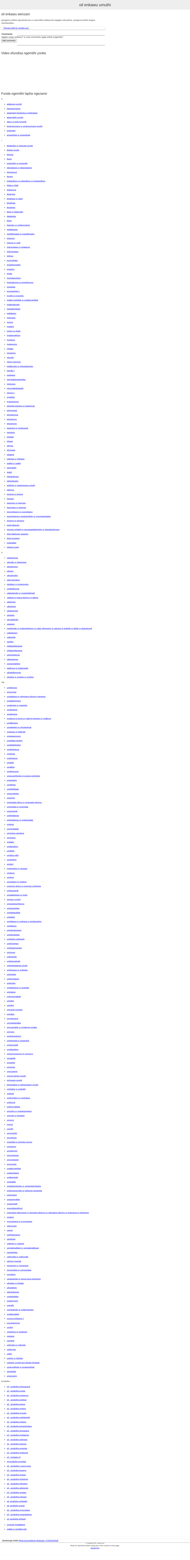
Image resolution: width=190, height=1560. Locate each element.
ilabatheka (11, 216)
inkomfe (10, 357)
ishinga (10, 446)
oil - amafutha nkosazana (18, 1431)
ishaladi (10, 437)
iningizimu (11, 353)
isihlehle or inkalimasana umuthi (21, 485)
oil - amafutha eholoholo (17, 1479)
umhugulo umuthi (14, 1080)
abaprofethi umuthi (15, 117)
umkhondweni (13, 979)
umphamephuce (14, 1036)
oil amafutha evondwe (16, 1461)
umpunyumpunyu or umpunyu (20, 1054)
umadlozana (12, 723)
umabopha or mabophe (17, 705)
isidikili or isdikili (14, 463)
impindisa (11, 287)
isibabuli (10, 454)
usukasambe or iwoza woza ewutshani (24, 1279)
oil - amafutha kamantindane (19, 1426)
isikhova (10, 490)
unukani (10, 1217)
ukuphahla (11, 1371)
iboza (9, 159)
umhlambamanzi (14, 930)
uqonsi (10, 1230)
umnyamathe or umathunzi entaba (22, 1027)
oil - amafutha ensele (16, 1391)
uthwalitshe (12, 1288)
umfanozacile (12, 891)
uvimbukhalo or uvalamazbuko (20, 1310)
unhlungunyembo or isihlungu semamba (24, 1191)
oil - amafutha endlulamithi (18, 1417)
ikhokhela (11, 203)
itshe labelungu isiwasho (17, 534)
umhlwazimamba (14, 948)
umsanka (11, 1063)
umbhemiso (12, 688)
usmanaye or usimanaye (17, 1265)
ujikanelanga (12, 659)
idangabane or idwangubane (19, 168)
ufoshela (10, 615)
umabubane (12, 710)
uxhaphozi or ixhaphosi (17, 1332)
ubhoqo (10, 571)
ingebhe (10, 326)
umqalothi (11, 1058)
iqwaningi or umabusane (17, 428)
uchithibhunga (13, 589)
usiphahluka (12, 1252)
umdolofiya (11, 860)
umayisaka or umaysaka (17, 807)
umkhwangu (12, 758)
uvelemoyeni (12, 1301)
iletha (9, 221)
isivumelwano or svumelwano (20, 512)
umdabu (10, 842)
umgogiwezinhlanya (15, 904)
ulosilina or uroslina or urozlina (20, 677)
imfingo (10, 256)
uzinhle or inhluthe (15, 1358)
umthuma (11, 1102)
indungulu (11, 318)
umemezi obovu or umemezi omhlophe (24, 886)
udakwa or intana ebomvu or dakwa (22, 597)
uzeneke (10, 1341)
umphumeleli (12, 1045)
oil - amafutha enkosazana (18, 1386)
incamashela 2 (13, 291)
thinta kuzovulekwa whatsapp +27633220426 (38, 1540)
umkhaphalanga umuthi (17, 965)
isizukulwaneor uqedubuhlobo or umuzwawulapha (29, 516)
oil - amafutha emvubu (16, 1413)
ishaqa (10, 441)
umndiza (10, 1014)
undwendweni (13, 1173)
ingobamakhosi (13, 335)
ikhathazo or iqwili (14, 199)
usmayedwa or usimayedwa (19, 1270)
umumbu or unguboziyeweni (19, 1111)
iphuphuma (12, 423)
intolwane (11, 375)
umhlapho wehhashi (15, 939)
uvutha (10, 1327)
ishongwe (11, 450)
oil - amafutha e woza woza (19, 1466)
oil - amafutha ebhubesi (17, 1484)
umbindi (10, 824)
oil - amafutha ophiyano (17, 1439)
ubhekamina (12, 567)
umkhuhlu (11, 983)
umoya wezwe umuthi (16, 1076)
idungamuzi (12, 172)
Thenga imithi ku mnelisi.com (16, 28)
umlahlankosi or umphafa (18, 988)
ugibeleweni (12, 633)
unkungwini (12, 1195)
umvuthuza (11, 1138)
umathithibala (13, 789)
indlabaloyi (11, 313)
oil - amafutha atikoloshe (17, 1488)
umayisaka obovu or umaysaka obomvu (24, 802)
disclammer (95, 1548)
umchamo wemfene (15, 833)
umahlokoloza (13, 749)
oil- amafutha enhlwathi (17, 1501)
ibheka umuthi (13, 150)
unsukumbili (12, 1204)
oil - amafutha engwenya (17, 1395)
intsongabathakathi (15, 388)
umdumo (11, 873)
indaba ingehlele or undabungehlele (22, 300)
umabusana (12, 714)
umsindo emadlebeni (16, 1525)
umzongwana (13, 1155)
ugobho (10, 642)
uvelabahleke (12, 1296)
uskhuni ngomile (14, 1261)
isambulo (11, 432)
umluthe (10, 1001)
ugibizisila (11, 637)
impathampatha (13, 265)
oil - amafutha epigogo (16, 1444)
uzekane (10, 1336)
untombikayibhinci (15, 1208)
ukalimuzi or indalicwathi (17, 668)
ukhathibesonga (14, 672)
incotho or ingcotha (15, 296)
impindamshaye (14, 278)
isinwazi (10, 499)
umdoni (10, 864)
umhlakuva (11, 926)
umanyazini (12, 1376)
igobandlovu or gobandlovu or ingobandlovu (26, 181)
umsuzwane (12, 1071)
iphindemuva (12, 415)
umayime (11, 798)
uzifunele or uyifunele (16, 1345)
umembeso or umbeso (17, 882)
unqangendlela (13, 1199)
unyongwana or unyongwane (19, 1221)
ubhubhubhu (12, 575)
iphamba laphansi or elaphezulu (21, 406)
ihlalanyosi (11, 190)
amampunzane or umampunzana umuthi (24, 126)
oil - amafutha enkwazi (17, 1497)
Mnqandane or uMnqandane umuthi (22, 1085)
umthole (10, 1093)
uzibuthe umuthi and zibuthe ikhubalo (23, 1363)
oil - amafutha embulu (16, 1475)
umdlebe (11, 851)
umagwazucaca (14, 736)
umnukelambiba (14, 1023)
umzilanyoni (12, 1151)
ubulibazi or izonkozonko (17, 584)
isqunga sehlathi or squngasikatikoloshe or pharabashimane (33, 529)
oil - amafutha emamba (17, 1448)
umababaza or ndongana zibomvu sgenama (26, 696)
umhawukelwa (13, 908)
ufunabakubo (12, 619)
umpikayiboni (12, 1049)
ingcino (10, 322)
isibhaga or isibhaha (15, 459)
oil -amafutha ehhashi (16, 1519)
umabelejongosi (14, 701)
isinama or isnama (15, 494)
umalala (10, 762)
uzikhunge (11, 1349)
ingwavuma (12, 344)
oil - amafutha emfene (16, 1408)
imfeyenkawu (12, 251)
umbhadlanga (13, 815)
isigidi (9, 472)
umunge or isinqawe (16, 1115)
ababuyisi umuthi (14, 104)
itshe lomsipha (13, 538)
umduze (10, 877)
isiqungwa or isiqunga (16, 507)
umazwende (12, 811)
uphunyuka (11, 1226)
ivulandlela (11, 543)
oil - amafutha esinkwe (17, 1400)
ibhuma (10, 154)
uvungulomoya (13, 1323)
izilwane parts (13, 547)
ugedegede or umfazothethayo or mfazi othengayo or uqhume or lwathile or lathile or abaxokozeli (49, 628)
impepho (11, 269)
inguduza (11, 340)
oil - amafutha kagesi (16, 1404)
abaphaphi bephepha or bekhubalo (22, 113)
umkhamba (12, 957)
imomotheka (12, 260)
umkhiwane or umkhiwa (17, 970)
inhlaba (10, 349)
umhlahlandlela (13, 913)
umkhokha (11, 974)
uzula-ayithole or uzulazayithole (20, 1367)
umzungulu (11, 1164)
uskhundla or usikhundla (17, 1257)
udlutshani (11, 606)
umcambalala (13, 829)
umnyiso (10, 1032)
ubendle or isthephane (16, 562)
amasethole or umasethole (18, 135)
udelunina (11, 602)
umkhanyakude (13, 961)
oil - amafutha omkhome (17, 1453)
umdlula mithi (12, 855)
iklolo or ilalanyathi (15, 212)
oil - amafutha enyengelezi (18, 1510)
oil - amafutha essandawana (19, 1514)
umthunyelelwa (13, 1107)
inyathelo (11, 397)
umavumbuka (13, 793)
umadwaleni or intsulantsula (19, 727)
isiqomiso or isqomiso (16, 503)
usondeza (11, 1274)
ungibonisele (12, 1177)
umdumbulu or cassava (17, 868)
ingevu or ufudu (13, 331)
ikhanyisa (11, 194)
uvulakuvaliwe (13, 1314)
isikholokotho (12, 481)
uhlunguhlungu (13, 655)
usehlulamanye (13, 1235)
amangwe (11, 130)
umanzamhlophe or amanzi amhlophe (23, 776)
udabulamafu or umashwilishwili (21, 593)
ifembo (10, 176)
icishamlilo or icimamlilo (17, 163)
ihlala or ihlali (12, 185)
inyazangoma (13, 402)
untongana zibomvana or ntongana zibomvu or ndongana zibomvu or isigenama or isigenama (48, 1213)
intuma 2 (11, 393)
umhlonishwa (12, 943)
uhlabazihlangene (14, 650)
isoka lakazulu (13, 525)
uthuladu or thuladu (15, 1283)
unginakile (11, 1182)
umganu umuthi (13, 899)
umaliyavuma (12, 771)
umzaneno (11, 1146)
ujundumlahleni (13, 664)
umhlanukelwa (13, 935)
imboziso (11, 238)
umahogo (11, 754)
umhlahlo (11, 917)
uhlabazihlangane (14, 646)
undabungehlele (14, 1168)
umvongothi (12, 1133)
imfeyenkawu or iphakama (18, 247)
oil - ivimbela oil (13, 1457)
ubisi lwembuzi (13, 580)
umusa (10, 1124)
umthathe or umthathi (16, 1089)
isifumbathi (11, 468)
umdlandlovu (12, 846)
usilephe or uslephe (15, 1243)
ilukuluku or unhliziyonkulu (18, 225)
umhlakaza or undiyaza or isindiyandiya (24, 921)
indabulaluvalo (13, 304)
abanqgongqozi (13, 108)
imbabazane (12, 229)
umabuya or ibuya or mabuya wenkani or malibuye (29, 718)
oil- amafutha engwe (16, 1506)
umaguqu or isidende (16, 732)
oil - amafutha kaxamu (16, 1470)
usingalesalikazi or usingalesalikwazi (23, 1248)
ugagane (11, 624)
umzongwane (13, 1160)
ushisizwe (11, 1239)
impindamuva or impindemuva (20, 282)
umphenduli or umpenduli (18, 1041)
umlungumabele (14, 996)
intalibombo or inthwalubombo (20, 366)
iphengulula (12, 410)
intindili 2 (11, 371)
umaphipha (12, 780)
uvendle (10, 1305)
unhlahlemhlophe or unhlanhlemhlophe (24, 1186)
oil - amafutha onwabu (16, 1492)
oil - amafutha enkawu (16, 1422)
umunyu (10, 1120)
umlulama (11, 992)
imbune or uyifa (13, 243)
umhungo (11, 952)
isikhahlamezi (13, 476)
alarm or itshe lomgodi (16, 122)
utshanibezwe (13, 1292)
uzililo (9, 1354)
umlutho (10, 1005)
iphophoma (12, 419)
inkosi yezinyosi (14, 362)
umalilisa (11, 767)
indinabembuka (13, 309)
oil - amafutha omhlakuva (18, 1435)
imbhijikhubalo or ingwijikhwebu (20, 234)
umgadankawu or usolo (17, 895)
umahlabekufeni (14, 745)
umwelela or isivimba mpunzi (19, 1142)
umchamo (11, 838)
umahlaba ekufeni (14, 741)
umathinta (11, 785)
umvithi (10, 1129)
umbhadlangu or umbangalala (20, 820)
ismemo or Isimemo (15, 521)
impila (9, 273)
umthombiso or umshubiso (18, 1098)
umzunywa (11, 692)
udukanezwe (12, 558)
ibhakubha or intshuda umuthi (20, 146)
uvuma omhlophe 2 (15, 1318)
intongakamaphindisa (16, 379)
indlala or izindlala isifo (17, 1529)
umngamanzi (12, 1018)
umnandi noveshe (14, 1010)
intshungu (11, 384)
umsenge (11, 1067)
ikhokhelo (11, 207)
